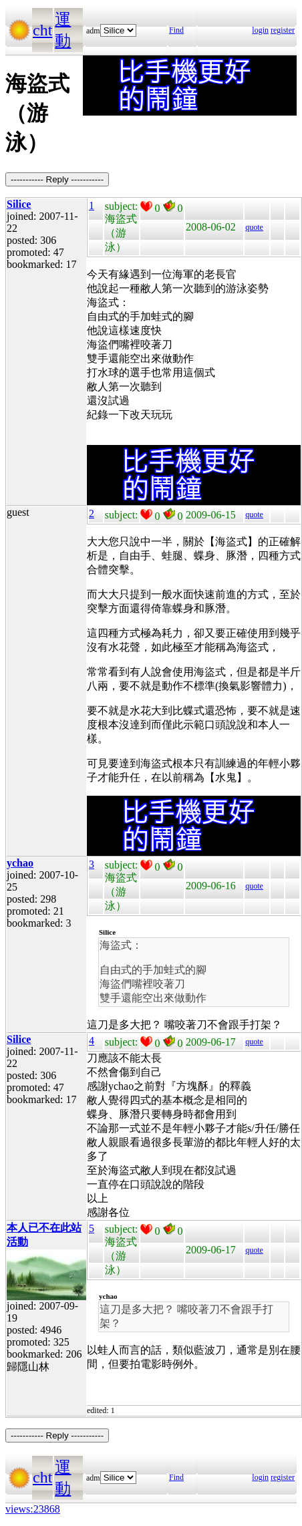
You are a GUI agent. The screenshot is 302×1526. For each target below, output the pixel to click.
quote (254, 227)
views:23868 (32, 1509)
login (260, 30)
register (283, 30)
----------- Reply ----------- (57, 179)
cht (42, 30)
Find (176, 30)
